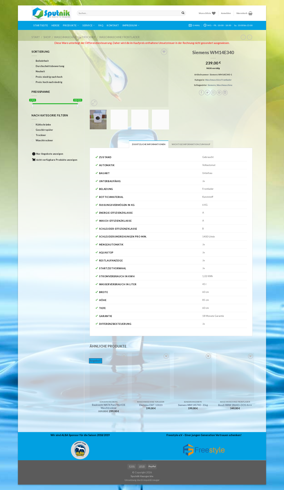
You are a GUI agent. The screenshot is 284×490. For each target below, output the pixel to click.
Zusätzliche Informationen (149, 144)
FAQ (100, 25)
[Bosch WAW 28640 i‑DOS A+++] (235, 376)
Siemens (212, 85)
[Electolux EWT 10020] (151, 376)
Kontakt (113, 25)
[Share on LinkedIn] (225, 92)
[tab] (148, 144)
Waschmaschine (224, 85)
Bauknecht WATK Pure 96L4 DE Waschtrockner (108, 406)
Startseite (40, 25)
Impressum (130, 25)
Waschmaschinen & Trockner (75, 37)
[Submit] (183, 13)
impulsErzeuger (151, 480)
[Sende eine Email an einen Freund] (213, 92)
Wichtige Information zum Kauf (191, 144)
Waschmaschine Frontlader (119, 37)
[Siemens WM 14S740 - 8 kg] (193, 376)
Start (36, 37)
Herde (55, 25)
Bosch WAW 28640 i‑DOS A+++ (235, 405)
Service (88, 25)
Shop (47, 37)
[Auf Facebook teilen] (201, 92)
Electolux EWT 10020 (150, 405)
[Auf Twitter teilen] (207, 92)
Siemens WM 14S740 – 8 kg (193, 405)
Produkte (71, 25)
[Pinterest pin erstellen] (219, 92)
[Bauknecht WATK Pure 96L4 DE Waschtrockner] (109, 376)
